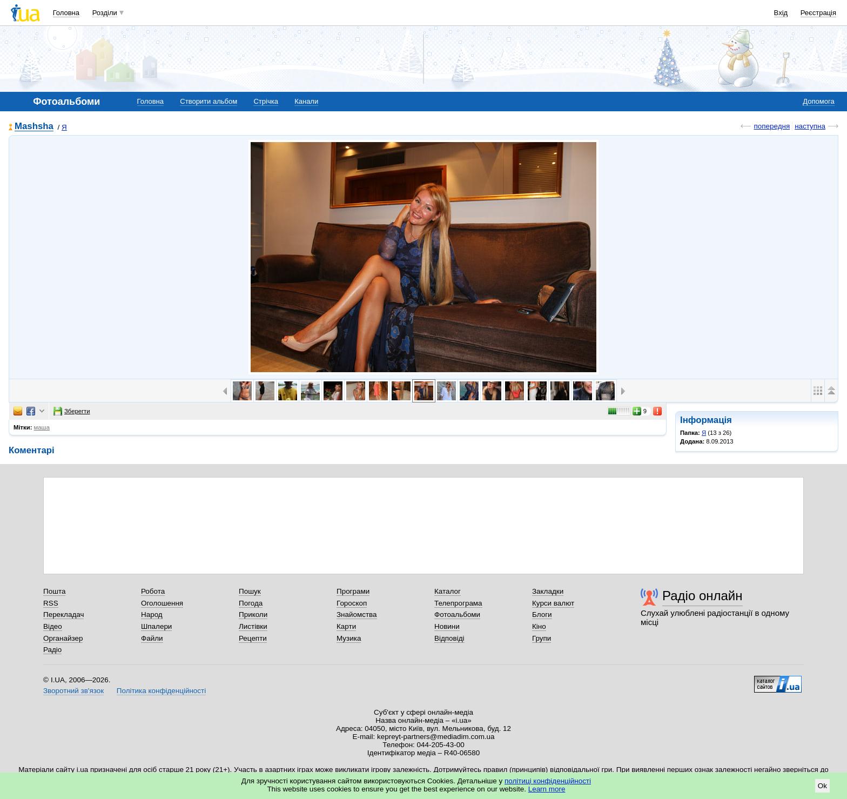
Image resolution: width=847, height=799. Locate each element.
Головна (66, 13)
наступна (810, 126)
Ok (822, 786)
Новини (447, 626)
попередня (772, 126)
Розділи (104, 13)
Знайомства (357, 614)
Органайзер (63, 638)
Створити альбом (208, 101)
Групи (541, 638)
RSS (50, 603)
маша (42, 427)
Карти (346, 626)
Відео (52, 626)
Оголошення (162, 603)
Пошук (250, 591)
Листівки (253, 626)
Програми (353, 591)
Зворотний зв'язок (73, 691)
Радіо (52, 650)
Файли (152, 638)
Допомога (818, 101)
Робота (153, 591)
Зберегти (71, 411)
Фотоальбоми (457, 614)
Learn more (547, 789)
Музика (349, 638)
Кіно (539, 626)
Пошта (54, 591)
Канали (306, 101)
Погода (251, 603)
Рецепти (253, 638)
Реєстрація (818, 13)
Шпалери (156, 626)
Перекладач (63, 614)
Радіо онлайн (702, 595)
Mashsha (34, 126)
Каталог (447, 591)
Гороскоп (352, 603)
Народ (152, 614)
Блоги (542, 614)
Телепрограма (458, 603)
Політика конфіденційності (161, 691)
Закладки (547, 591)
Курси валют (553, 603)
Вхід (781, 13)
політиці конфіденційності (548, 781)
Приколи (253, 614)
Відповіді (449, 638)
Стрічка (265, 101)
